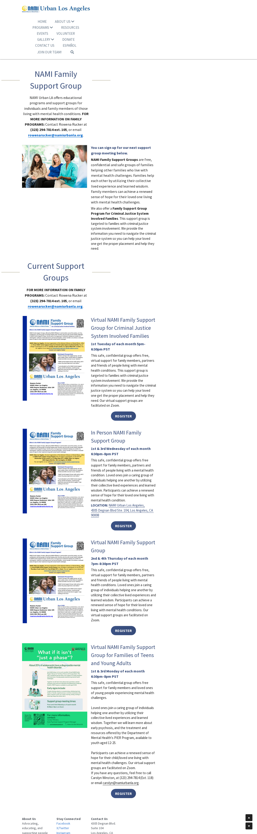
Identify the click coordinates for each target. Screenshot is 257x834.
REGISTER (182, 271)
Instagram (84, 795)
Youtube (83, 799)
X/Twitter (83, 790)
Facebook (84, 785)
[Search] (169, 39)
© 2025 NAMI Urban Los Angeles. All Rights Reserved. (129, 811)
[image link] (128, 14)
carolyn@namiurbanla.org (188, 718)
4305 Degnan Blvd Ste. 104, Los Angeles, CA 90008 (167, 398)
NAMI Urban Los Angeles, (167, 393)
